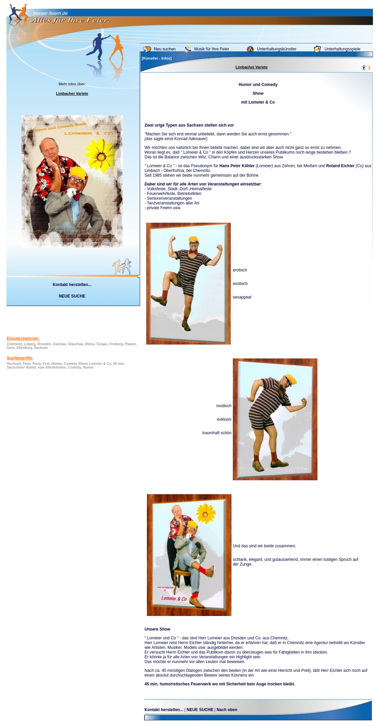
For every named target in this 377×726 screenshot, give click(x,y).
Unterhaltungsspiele (342, 49)
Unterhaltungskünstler (276, 49)
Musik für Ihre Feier (211, 49)
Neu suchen (165, 49)
